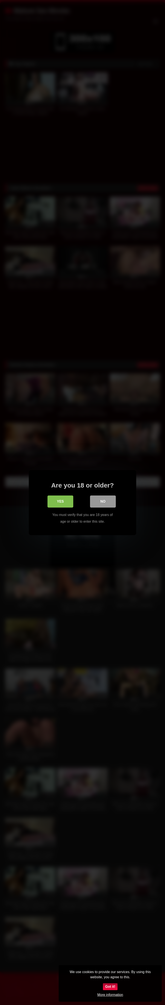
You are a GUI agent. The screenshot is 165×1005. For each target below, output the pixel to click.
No (102, 501)
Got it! (110, 986)
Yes (60, 501)
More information (110, 995)
